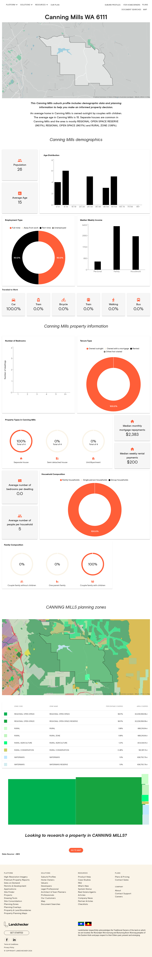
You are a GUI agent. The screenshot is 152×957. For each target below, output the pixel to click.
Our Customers (48, 898)
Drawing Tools (10, 898)
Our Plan (80, 5)
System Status (85, 889)
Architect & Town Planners (53, 892)
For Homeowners (132, 5)
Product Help (84, 876)
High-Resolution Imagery (15, 876)
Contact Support (123, 893)
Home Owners (47, 880)
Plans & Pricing (122, 876)
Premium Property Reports (17, 880)
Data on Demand (12, 883)
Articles (81, 895)
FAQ (80, 883)
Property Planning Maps (15, 913)
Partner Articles (85, 901)
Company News (85, 898)
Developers (46, 886)
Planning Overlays (12, 907)
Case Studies (84, 880)
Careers (119, 896)
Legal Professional (50, 889)
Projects (8, 895)
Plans (145, 5)
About (118, 890)
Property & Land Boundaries (17, 910)
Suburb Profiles (112, 5)
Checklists (83, 904)
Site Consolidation (13, 901)
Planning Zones (11, 904)
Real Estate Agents (87, 892)
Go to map (76, 850)
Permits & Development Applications (15, 887)
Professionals (47, 895)
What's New (83, 886)
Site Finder (9, 892)
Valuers (44, 883)
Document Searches (131, 9)
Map (145, 9)
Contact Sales (122, 880)
